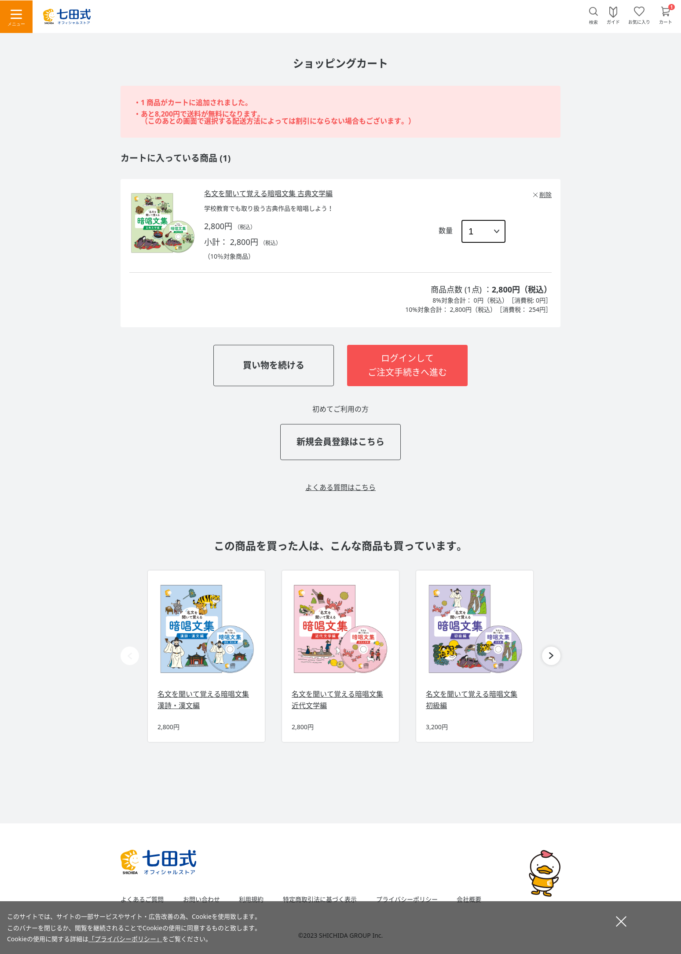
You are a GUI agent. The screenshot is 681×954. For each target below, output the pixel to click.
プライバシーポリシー (407, 899)
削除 (545, 194)
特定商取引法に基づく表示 (320, 899)
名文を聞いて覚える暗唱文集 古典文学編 (268, 193)
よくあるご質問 (142, 899)
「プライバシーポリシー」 (125, 939)
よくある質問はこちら (340, 487)
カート (665, 21)
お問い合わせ (201, 899)
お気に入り (639, 21)
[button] (551, 656)
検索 (593, 22)
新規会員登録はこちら (340, 442)
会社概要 (469, 899)
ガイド (613, 21)
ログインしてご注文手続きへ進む (407, 365)
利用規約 (251, 899)
